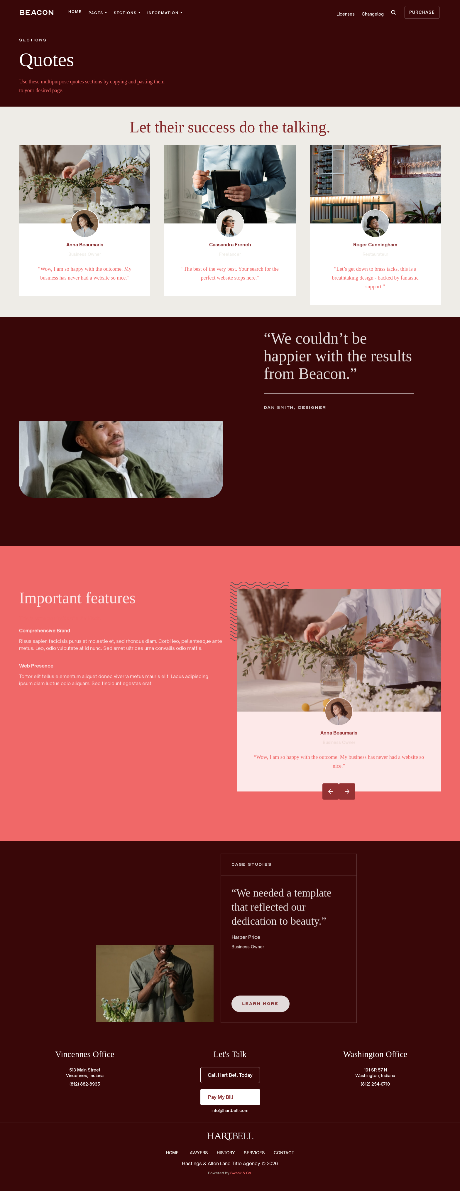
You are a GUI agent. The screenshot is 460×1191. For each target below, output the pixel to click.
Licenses (345, 13)
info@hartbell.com (230, 1110)
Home (75, 11)
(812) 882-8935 (85, 1083)
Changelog (373, 13)
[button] (98, 13)
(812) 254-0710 (375, 1083)
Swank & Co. (241, 1173)
